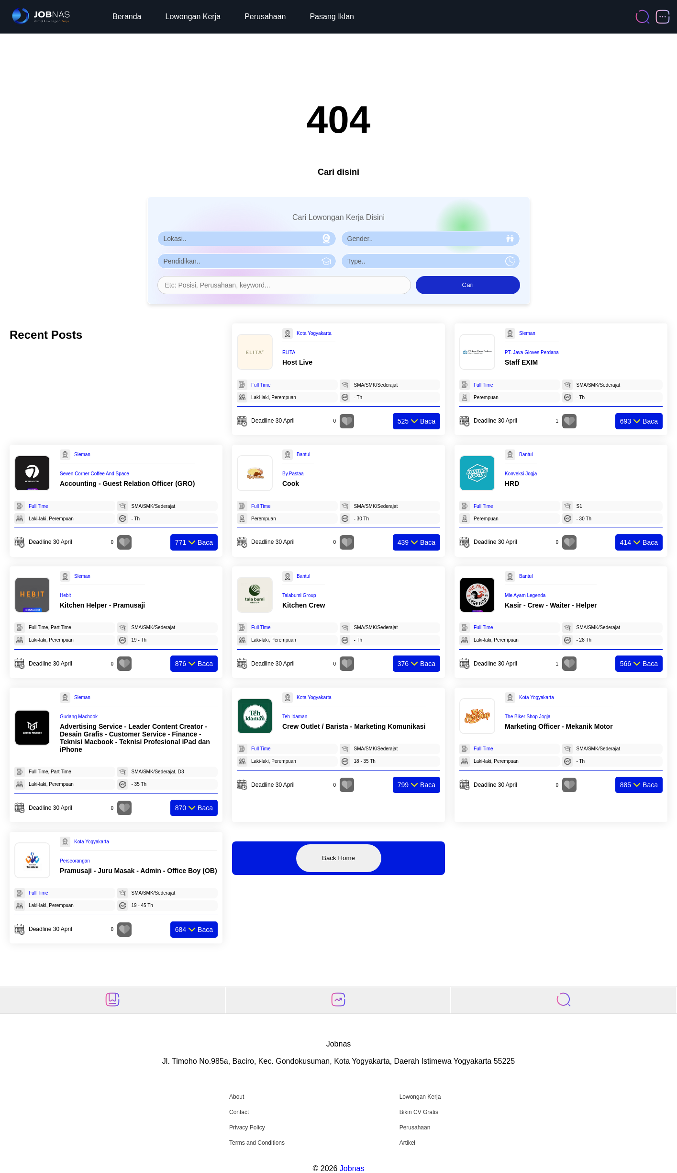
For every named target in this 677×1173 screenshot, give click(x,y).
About (236, 1096)
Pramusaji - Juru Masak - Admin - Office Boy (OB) (138, 870)
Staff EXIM (521, 362)
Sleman (527, 333)
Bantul (303, 454)
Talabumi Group (299, 595)
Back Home (338, 858)
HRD (512, 483)
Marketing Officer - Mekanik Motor (559, 726)
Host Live (297, 362)
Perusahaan (265, 16)
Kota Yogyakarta (314, 333)
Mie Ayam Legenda (525, 595)
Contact (239, 1112)
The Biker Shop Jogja (528, 716)
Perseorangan (75, 860)
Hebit (65, 595)
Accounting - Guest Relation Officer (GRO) (127, 483)
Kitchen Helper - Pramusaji (102, 605)
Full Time (261, 385)
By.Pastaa (293, 473)
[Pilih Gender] (430, 238)
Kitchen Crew (303, 605)
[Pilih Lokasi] (246, 238)
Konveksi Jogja (521, 473)
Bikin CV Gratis (419, 1112)
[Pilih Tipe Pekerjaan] (430, 261)
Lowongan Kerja (193, 16)
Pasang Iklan (332, 16)
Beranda (127, 16)
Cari (468, 284)
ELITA (288, 352)
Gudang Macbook (79, 716)
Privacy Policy (247, 1127)
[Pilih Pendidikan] (246, 261)
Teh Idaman (294, 716)
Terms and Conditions (257, 1142)
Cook (290, 483)
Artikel (407, 1142)
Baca (416, 421)
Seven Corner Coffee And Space (94, 473)
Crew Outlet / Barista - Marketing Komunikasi (354, 726)
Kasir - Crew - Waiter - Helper (551, 605)
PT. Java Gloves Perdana (532, 352)
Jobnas (352, 1168)
